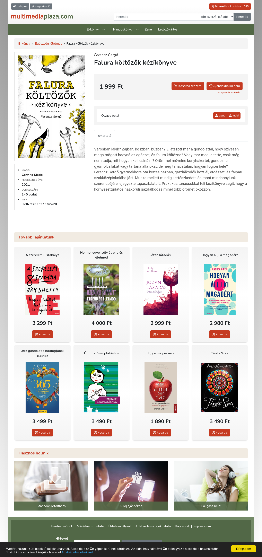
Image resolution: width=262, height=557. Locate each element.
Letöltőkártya (167, 29)
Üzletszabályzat (119, 526)
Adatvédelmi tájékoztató (153, 526)
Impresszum (202, 526)
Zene (148, 29)
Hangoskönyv (122, 29)
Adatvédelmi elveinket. (78, 552)
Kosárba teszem (187, 86)
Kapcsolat (182, 526)
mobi (234, 116)
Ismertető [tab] (104, 135)
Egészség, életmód (48, 43)
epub (220, 116)
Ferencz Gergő (106, 54)
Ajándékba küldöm (224, 86)
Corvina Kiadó (32, 175)
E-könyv (93, 29)
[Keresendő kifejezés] (156, 17)
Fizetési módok (62, 526)
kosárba (42, 334)
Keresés (242, 17)
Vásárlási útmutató (90, 526)
